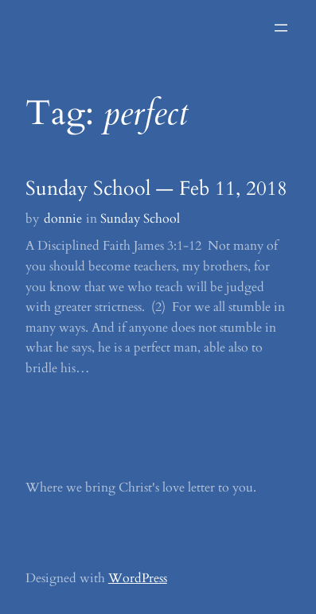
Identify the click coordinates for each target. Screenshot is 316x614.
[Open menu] (281, 27)
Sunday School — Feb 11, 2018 (156, 189)
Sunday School (140, 218)
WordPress (137, 578)
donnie (63, 218)
